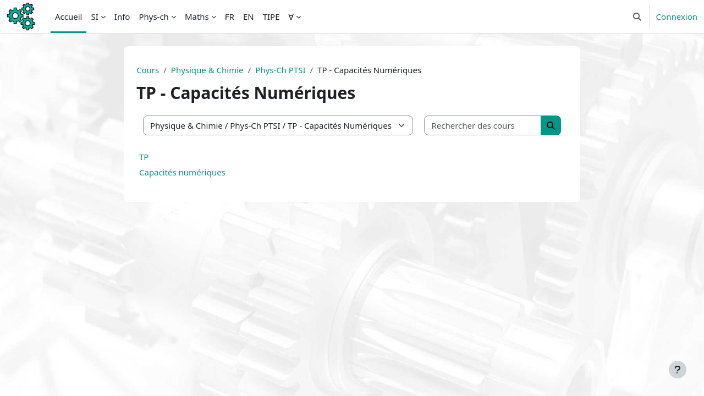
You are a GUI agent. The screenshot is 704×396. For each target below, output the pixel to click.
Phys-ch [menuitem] (153, 16)
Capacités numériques (182, 172)
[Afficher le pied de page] (677, 369)
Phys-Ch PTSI (280, 69)
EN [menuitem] (248, 16)
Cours (147, 69)
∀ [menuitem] (291, 16)
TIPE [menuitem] (271, 16)
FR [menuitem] (229, 16)
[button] (637, 16)
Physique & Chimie (207, 69)
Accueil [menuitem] (68, 16)
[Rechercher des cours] (483, 126)
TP (143, 156)
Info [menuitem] (122, 16)
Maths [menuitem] (197, 16)
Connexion (676, 16)
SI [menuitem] (94, 16)
